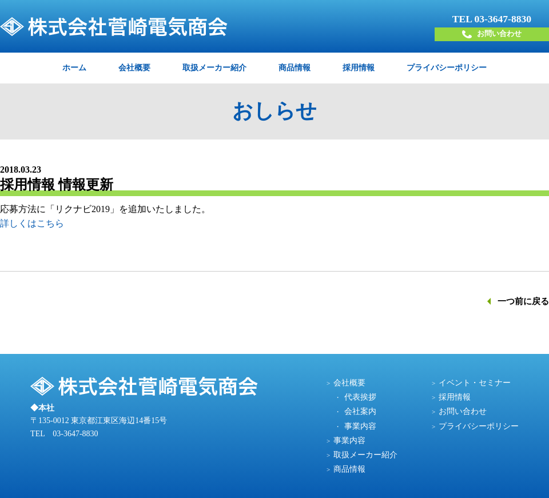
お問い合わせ (492, 33)
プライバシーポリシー (447, 67)
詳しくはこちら (32, 223)
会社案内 (360, 411)
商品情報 (295, 67)
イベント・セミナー (475, 382)
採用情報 (359, 67)
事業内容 (360, 425)
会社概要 (134, 67)
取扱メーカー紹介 (214, 67)
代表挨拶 (360, 396)
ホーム (74, 67)
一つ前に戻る (523, 300)
